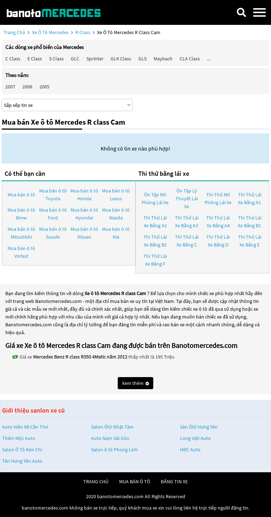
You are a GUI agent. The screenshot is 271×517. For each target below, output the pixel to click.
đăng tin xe (174, 481)
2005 (44, 86)
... (208, 58)
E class (34, 58)
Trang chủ (14, 32)
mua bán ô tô (134, 481)
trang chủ (95, 481)
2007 (10, 86)
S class (56, 58)
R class (83, 32)
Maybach (163, 58)
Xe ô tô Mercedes (50, 32)
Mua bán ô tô (21, 194)
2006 (27, 86)
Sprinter (94, 58)
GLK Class (121, 58)
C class (12, 58)
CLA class (190, 58)
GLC (75, 58)
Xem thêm (135, 383)
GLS (142, 58)
